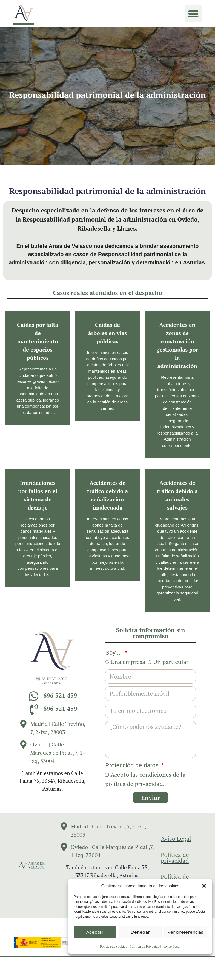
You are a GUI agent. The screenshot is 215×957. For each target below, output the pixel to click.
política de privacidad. (134, 784)
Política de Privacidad (145, 946)
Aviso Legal (172, 946)
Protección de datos (132, 765)
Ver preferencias (185, 932)
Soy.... (114, 652)
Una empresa (127, 662)
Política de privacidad (175, 857)
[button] (204, 886)
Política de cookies (113, 946)
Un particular (170, 662)
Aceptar (95, 932)
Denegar (140, 932)
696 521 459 (60, 695)
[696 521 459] (33, 696)
